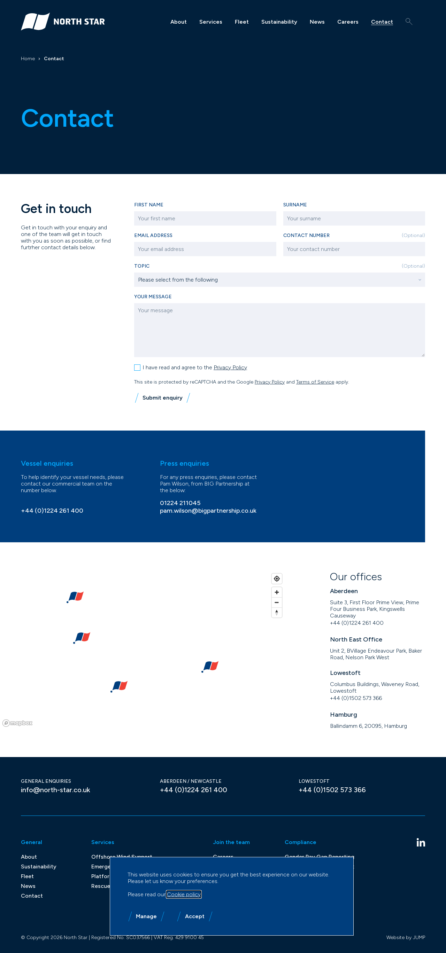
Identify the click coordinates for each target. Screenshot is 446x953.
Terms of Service (315, 381)
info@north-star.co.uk (55, 789)
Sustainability (279, 21)
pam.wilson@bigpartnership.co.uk (208, 510)
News (317, 21)
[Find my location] (277, 578)
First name (148, 205)
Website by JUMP (405, 937)
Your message (153, 296)
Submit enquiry (163, 397)
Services (210, 21)
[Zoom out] (277, 602)
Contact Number (354, 235)
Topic (279, 266)
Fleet (242, 21)
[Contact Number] (354, 249)
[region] (142, 648)
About (178, 21)
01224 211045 (180, 502)
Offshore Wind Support (121, 856)
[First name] (205, 218)
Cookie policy (184, 894)
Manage (146, 916)
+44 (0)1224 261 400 (52, 510)
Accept (195, 916)
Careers (348, 21)
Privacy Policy (230, 366)
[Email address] (205, 249)
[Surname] (354, 218)
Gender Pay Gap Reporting (319, 856)
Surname (295, 205)
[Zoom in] (277, 591)
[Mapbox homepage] (17, 722)
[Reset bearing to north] (277, 612)
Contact (382, 21)
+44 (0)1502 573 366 (356, 697)
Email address (153, 235)
